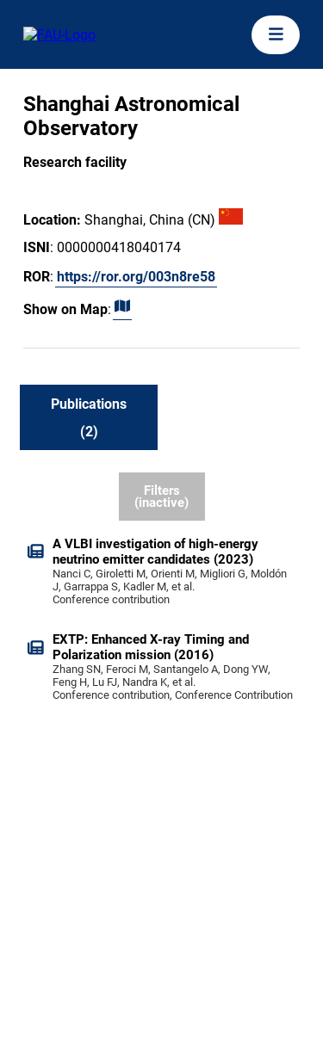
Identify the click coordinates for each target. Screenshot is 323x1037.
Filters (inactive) (161, 497)
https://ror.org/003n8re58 (136, 277)
